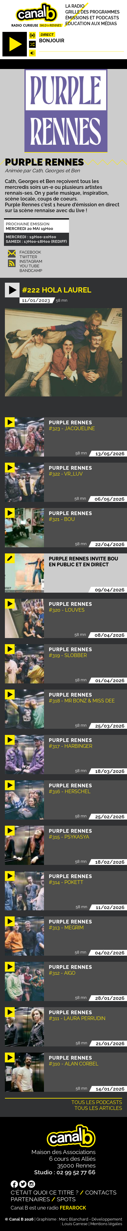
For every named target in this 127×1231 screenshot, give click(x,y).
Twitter (28, 256)
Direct (47, 34)
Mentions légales (106, 1223)
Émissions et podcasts (92, 17)
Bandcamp (31, 270)
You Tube (29, 266)
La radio (75, 6)
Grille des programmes (92, 12)
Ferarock (73, 1208)
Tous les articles (98, 1108)
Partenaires (30, 1199)
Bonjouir (51, 41)
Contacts (101, 1192)
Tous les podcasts (96, 1102)
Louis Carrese (75, 1223)
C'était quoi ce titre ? (44, 1192)
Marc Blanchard (73, 1219)
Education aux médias (91, 23)
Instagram (31, 261)
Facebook (30, 252)
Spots (66, 1199)
